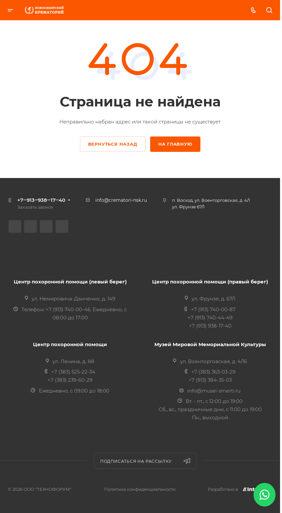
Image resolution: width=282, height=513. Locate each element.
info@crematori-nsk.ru (121, 200)
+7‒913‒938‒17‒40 (41, 200)
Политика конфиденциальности (140, 489)
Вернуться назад (112, 144)
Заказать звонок (35, 207)
